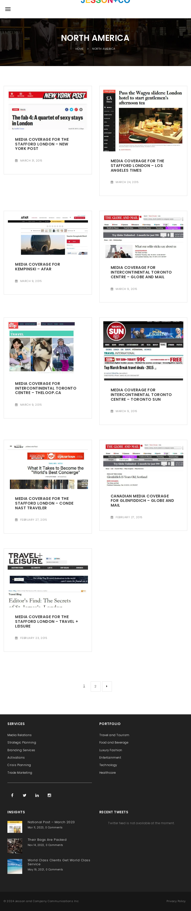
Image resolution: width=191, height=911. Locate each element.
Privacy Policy (176, 901)
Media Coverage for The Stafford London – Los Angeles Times (137, 165)
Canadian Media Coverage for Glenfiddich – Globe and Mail (142, 500)
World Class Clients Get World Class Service (59, 862)
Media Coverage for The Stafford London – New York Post (42, 144)
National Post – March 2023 (51, 822)
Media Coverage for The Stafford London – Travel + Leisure (46, 621)
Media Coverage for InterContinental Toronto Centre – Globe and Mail (141, 272)
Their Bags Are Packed (47, 839)
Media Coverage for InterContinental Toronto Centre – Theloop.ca (45, 388)
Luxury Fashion (110, 750)
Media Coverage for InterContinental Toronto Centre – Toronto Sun (141, 394)
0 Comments (54, 827)
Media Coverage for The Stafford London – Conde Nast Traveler (44, 503)
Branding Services (21, 750)
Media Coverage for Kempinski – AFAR (37, 267)
